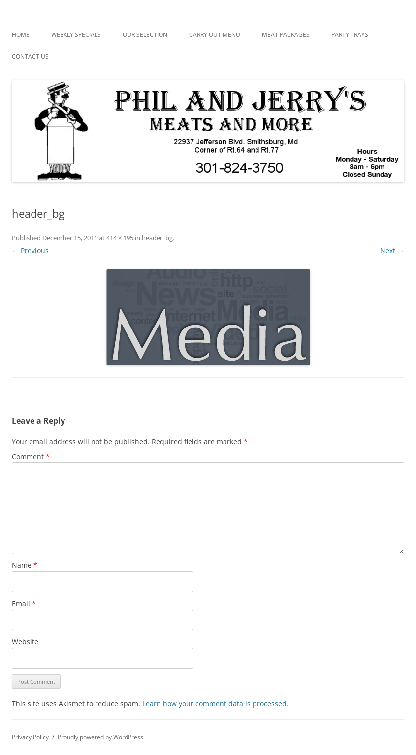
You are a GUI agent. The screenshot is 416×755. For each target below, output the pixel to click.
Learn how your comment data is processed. (215, 703)
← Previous (30, 250)
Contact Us (30, 56)
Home (21, 35)
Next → (392, 250)
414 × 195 (119, 237)
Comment (31, 456)
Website (25, 641)
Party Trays (349, 35)
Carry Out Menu (214, 35)
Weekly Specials (76, 35)
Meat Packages (286, 35)
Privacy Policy (30, 737)
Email (24, 603)
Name (24, 565)
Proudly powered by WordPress (100, 737)
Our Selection (145, 35)
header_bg (157, 237)
